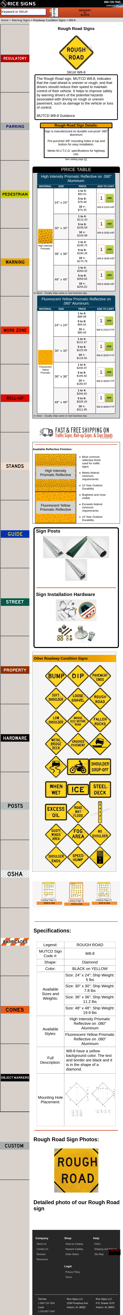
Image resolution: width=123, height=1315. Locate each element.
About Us (41, 1262)
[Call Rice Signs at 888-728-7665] (112, 2)
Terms (69, 1295)
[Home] (18, 3)
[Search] (23, 11)
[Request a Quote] (85, 12)
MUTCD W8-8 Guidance (56, 116)
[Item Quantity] (101, 198)
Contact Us (42, 1267)
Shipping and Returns (105, 1267)
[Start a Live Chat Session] (115, 1252)
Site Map (99, 1272)
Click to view (49, 919)
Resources (42, 1277)
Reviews (41, 1272)
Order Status (72, 1272)
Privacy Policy (73, 1290)
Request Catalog (74, 1267)
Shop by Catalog (74, 1262)
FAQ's (97, 1262)
